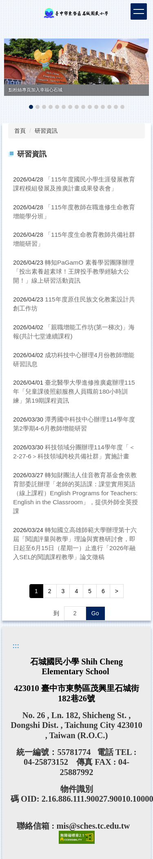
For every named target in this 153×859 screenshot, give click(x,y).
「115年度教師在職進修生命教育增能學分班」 (74, 212)
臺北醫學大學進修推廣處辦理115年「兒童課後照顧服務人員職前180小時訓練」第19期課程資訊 (74, 391)
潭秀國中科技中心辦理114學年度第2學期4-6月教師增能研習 (74, 424)
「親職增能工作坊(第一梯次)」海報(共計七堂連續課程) (74, 332)
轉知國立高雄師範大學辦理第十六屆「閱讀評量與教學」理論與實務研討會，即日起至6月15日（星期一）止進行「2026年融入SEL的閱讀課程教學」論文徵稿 (75, 543)
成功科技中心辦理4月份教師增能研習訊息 (73, 359)
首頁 (20, 130)
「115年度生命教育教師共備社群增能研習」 (74, 239)
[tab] (31, 107)
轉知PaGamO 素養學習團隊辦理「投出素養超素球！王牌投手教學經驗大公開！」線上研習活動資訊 (73, 271)
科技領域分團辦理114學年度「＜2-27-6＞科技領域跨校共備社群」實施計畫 (74, 452)
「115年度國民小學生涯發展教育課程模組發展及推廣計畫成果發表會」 (74, 184)
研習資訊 (46, 130)
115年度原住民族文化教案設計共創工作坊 (74, 304)
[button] (14, 75)
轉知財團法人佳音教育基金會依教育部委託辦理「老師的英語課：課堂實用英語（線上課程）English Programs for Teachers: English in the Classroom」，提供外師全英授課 (75, 492)
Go (95, 613)
